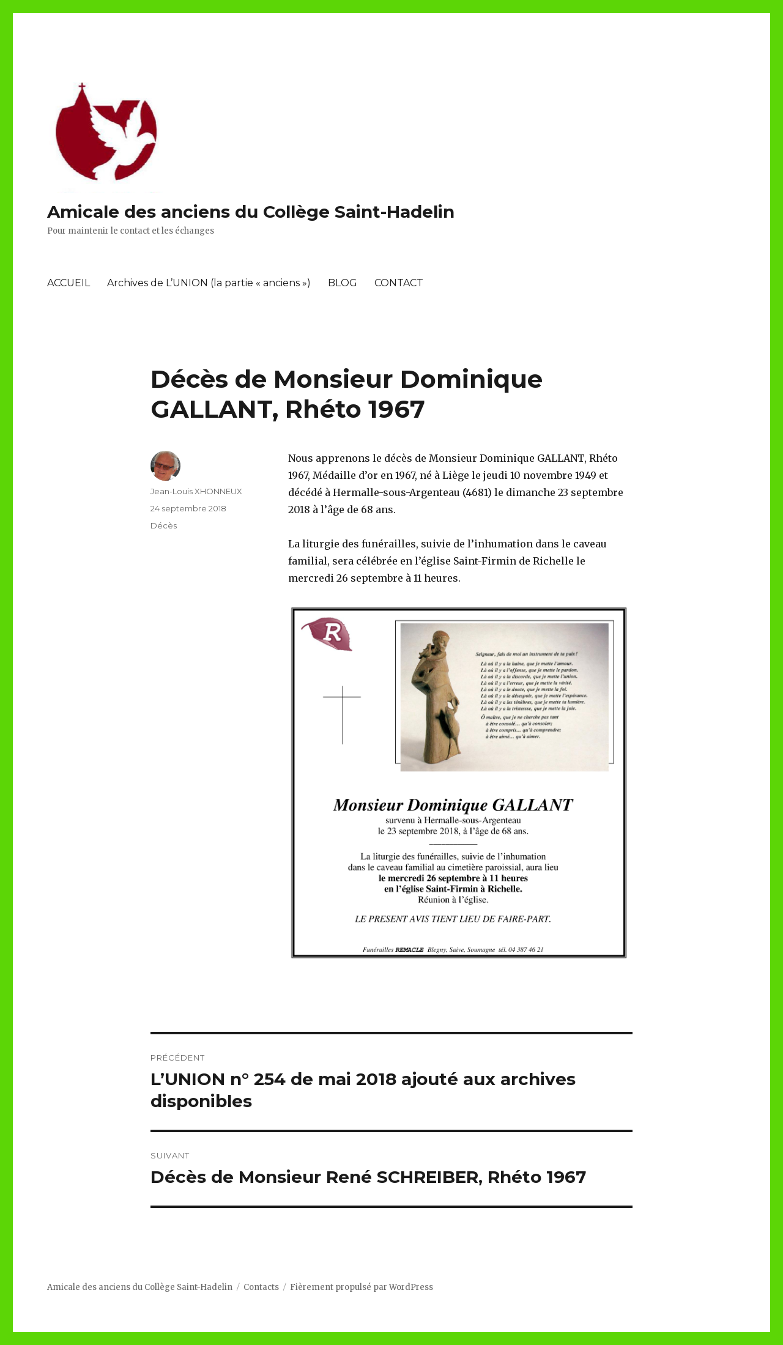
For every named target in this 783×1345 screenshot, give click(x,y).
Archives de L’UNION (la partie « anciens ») (209, 283)
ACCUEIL (68, 283)
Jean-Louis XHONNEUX (196, 491)
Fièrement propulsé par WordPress (361, 1287)
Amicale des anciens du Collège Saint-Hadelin (251, 211)
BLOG (342, 283)
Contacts (261, 1287)
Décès (163, 525)
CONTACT (398, 283)
